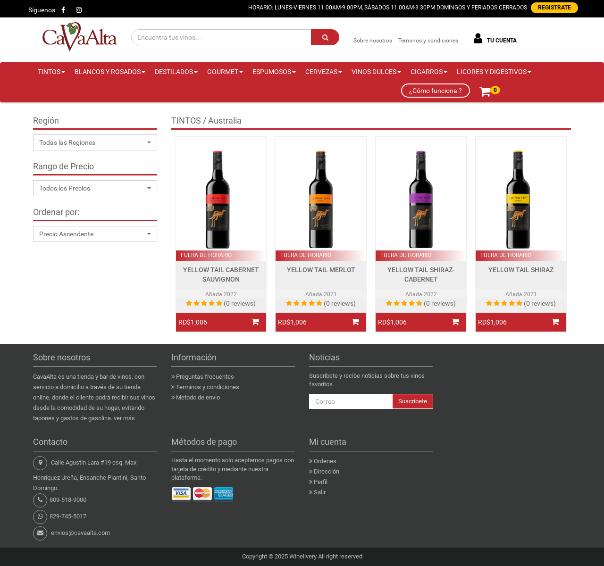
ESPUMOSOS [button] (274, 71)
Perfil (320, 481)
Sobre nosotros (372, 40)
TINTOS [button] (51, 71)
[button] (95, 142)
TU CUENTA (493, 38)
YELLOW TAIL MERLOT (321, 270)
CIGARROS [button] (429, 71)
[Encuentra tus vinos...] (221, 37)
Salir (320, 492)
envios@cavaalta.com (80, 532)
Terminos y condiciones (428, 40)
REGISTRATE (554, 7)
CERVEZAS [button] (323, 71)
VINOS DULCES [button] (376, 71)
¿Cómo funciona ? (435, 90)
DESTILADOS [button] (176, 71)
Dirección (326, 471)
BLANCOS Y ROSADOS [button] (110, 71)
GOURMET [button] (225, 71)
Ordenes (325, 461)
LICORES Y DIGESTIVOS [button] (494, 71)
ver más (124, 418)
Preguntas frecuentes (205, 376)
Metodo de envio (198, 397)
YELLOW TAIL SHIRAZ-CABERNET (421, 274)
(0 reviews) (240, 303)
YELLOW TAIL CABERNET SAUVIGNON (221, 274)
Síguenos (41, 10)
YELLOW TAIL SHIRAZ (521, 270)
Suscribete (412, 401)
